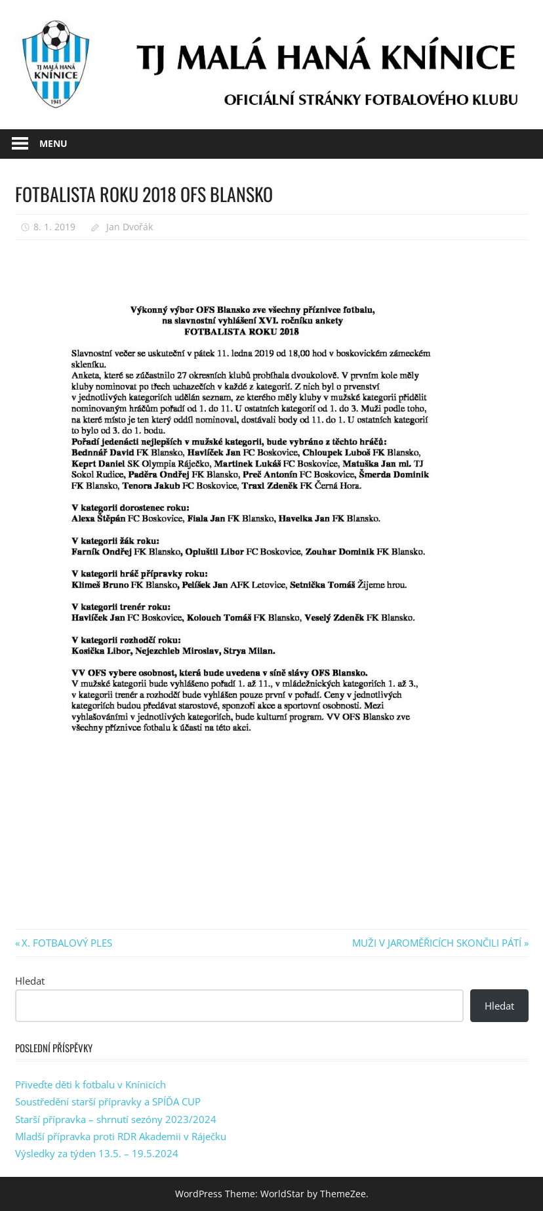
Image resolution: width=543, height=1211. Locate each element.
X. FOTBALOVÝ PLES (66, 942)
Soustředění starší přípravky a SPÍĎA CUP (108, 1101)
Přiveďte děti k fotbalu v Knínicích (90, 1084)
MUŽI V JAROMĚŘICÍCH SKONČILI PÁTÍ (436, 942)
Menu (53, 143)
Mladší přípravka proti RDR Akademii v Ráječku (120, 1136)
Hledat (30, 980)
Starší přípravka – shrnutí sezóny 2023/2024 (115, 1119)
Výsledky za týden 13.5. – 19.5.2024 (96, 1153)
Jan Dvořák (129, 226)
